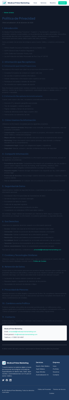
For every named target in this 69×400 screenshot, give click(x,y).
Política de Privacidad (44, 389)
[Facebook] (7, 380)
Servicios (43, 3)
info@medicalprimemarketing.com (25, 334)
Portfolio (56, 369)
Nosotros (53, 3)
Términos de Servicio (59, 389)
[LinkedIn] (10, 380)
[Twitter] (3, 380)
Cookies (51, 393)
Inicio (35, 3)
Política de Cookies (39, 261)
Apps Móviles (40, 372)
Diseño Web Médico (43, 366)
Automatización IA (42, 375)
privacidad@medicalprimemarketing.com (47, 250)
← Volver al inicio (8, 12)
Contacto (62, 3)
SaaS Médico (40, 369)
